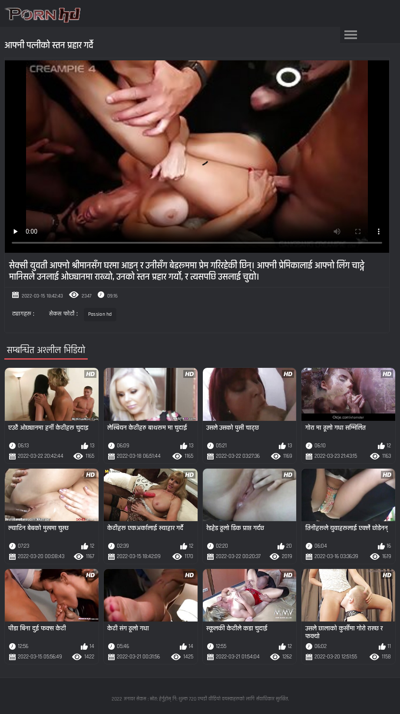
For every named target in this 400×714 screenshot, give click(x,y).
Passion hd (100, 314)
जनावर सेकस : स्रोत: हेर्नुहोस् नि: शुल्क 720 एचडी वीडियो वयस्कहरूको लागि (189, 699)
